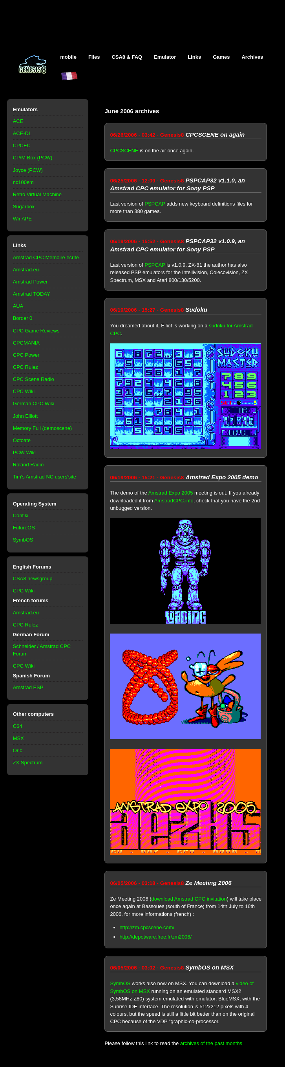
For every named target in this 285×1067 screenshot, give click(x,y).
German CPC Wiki (34, 403)
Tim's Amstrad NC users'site (44, 477)
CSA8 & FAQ (126, 57)
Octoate (22, 440)
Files (94, 57)
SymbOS (23, 540)
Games (221, 57)
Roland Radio (28, 465)
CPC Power (26, 355)
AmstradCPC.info (174, 501)
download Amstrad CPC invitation (189, 899)
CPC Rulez (25, 367)
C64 (17, 726)
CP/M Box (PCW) (33, 158)
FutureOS (24, 528)
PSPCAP (154, 204)
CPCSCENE (124, 150)
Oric (17, 750)
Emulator (165, 57)
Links (194, 57)
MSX (18, 738)
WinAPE (22, 219)
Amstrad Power (30, 282)
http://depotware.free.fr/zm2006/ (155, 937)
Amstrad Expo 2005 (170, 493)
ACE (18, 121)
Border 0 (23, 318)
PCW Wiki (24, 452)
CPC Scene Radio (33, 379)
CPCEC (22, 145)
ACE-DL (22, 133)
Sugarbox (24, 206)
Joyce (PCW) (28, 170)
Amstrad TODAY (31, 294)
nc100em (23, 182)
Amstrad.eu (26, 270)
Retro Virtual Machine (37, 194)
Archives (252, 57)
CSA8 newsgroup (33, 578)
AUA (18, 306)
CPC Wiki (24, 391)
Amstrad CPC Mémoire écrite (46, 257)
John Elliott (25, 416)
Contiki (21, 515)
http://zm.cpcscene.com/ (146, 927)
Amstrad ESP (28, 687)
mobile (68, 57)
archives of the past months (211, 1043)
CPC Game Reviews (36, 331)
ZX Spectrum (28, 762)
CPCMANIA (26, 343)
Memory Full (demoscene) (42, 428)
